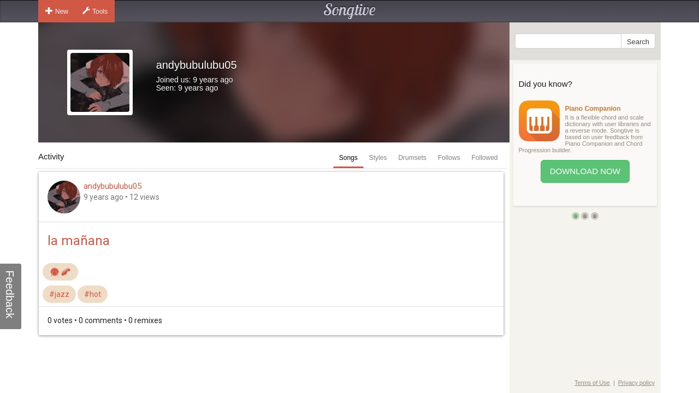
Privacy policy (636, 382)
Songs (348, 158)
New (56, 11)
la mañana (79, 240)
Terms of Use (592, 382)
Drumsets (412, 158)
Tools (95, 11)
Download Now (585, 171)
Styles (378, 158)
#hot (92, 294)
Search (638, 42)
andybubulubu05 (112, 186)
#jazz (59, 294)
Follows (449, 158)
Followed (484, 158)
